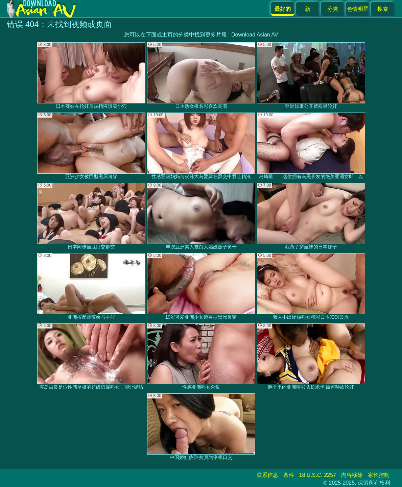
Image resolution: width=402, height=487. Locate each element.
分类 (332, 9)
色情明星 (358, 9)
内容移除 (352, 475)
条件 (288, 475)
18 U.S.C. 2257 (317, 475)
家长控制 (378, 475)
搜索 (382, 9)
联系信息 (267, 475)
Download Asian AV (254, 35)
